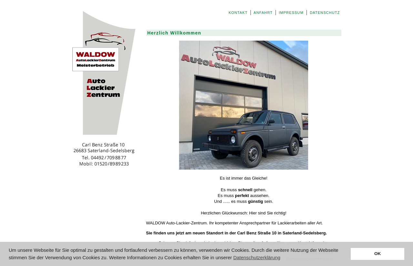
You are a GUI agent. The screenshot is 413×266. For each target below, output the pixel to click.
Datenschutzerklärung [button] (256, 257)
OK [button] (377, 253)
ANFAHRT (263, 13)
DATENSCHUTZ (324, 13)
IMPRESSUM (291, 13)
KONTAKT (238, 13)
